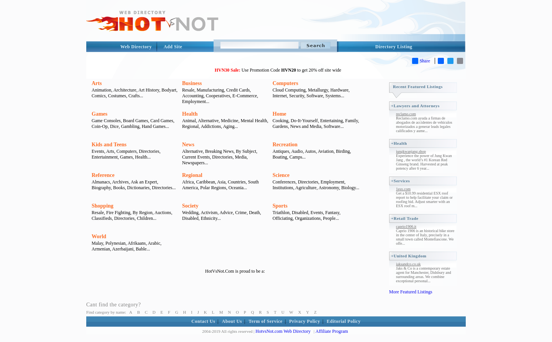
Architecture (124, 90)
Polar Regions (213, 187)
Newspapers (193, 162)
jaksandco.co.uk (408, 264)
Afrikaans (137, 243)
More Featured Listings (410, 292)
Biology (348, 187)
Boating (280, 157)
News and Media (305, 126)
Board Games (135, 120)
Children (145, 218)
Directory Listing (393, 46)
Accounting (193, 95)
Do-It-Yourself (304, 120)
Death (254, 212)
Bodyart (168, 90)
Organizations (307, 218)
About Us (232, 321)
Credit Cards (238, 90)
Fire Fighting (118, 212)
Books (119, 187)
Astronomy (329, 187)
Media (241, 157)
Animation (101, 90)
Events (98, 151)
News (188, 144)
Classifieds (102, 218)
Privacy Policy (304, 321)
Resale (188, 90)
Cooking (280, 120)
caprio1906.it (406, 226)
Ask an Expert (144, 182)
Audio (297, 151)
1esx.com (403, 189)
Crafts (134, 95)
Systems (333, 95)
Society (190, 206)
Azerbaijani (122, 249)
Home (279, 114)
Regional (190, 126)
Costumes (117, 95)
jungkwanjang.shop (411, 151)
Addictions (211, 126)
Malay (97, 243)
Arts (97, 83)
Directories (149, 151)
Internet (280, 95)
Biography (101, 187)
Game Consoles (106, 120)
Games (99, 114)
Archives (120, 182)
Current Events (196, 157)
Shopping (102, 206)
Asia (221, 182)
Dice (114, 126)
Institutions (283, 187)
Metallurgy (318, 90)
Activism (208, 212)
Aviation (326, 151)
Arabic (154, 243)
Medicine (229, 120)
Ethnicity (209, 218)
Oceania (235, 187)
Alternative (208, 120)
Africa (188, 182)
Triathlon (281, 212)
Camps (295, 157)
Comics (99, 95)
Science (281, 175)
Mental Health (254, 120)
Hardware (339, 90)
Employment (194, 101)
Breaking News (219, 151)
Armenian (101, 249)
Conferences (284, 182)
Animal (189, 120)
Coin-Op (100, 126)
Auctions (162, 212)
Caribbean (205, 182)
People (329, 218)
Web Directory (136, 46)
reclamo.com (406, 114)
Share (421, 61)
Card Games (161, 120)
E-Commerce (244, 95)
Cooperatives (218, 95)
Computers (285, 83)
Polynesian (115, 243)
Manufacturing (210, 90)
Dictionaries (138, 187)
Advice (226, 212)
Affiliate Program (331, 331)
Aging (229, 126)
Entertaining (331, 120)
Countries (237, 182)
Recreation (285, 144)
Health (189, 114)
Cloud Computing (289, 90)
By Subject (246, 151)
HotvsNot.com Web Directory (283, 331)
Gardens (280, 126)
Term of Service (266, 321)
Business (192, 83)
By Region (143, 212)
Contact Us (203, 321)
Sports (280, 206)
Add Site (173, 46)
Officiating (282, 218)
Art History (148, 90)
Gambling (130, 126)
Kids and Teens (109, 144)
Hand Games (154, 126)
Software (315, 95)
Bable (141, 249)
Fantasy (332, 212)
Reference (103, 175)
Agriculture (305, 187)
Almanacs (101, 182)
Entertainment (105, 157)
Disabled (190, 218)
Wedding (190, 212)
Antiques (281, 151)
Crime (240, 212)
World (99, 236)
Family (351, 120)
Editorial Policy (343, 321)
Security (296, 95)
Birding (343, 151)
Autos (310, 151)
